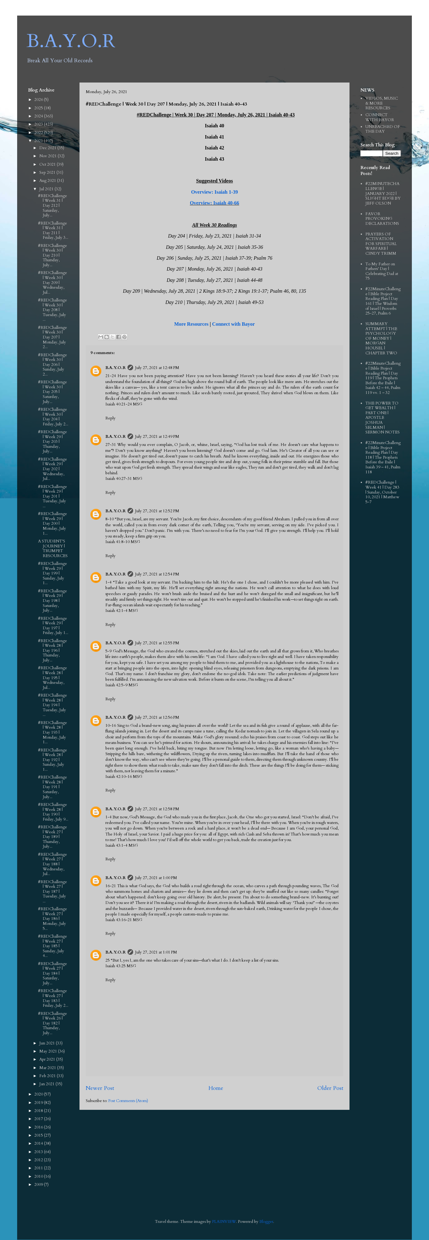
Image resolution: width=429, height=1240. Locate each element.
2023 (39, 124)
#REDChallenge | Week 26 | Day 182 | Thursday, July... (52, 1023)
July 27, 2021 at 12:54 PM (157, 574)
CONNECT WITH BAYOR (379, 117)
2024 (39, 116)
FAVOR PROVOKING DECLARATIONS (382, 218)
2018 (39, 1111)
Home (215, 1088)
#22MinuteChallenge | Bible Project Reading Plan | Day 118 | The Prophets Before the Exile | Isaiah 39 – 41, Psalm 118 (383, 457)
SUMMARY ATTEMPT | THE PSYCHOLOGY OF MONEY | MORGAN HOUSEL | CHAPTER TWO (381, 338)
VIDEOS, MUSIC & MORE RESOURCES (381, 103)
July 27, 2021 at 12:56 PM (157, 717)
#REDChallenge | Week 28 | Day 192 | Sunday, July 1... (52, 759)
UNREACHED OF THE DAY (382, 129)
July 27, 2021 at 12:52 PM (157, 511)
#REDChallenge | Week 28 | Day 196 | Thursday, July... (52, 650)
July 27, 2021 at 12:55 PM (157, 643)
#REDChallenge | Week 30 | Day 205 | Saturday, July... (52, 391)
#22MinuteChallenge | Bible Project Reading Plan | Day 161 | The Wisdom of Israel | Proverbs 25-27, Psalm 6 (383, 301)
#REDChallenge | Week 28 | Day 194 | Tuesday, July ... (52, 705)
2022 (39, 132)
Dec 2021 (48, 148)
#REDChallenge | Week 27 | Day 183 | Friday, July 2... (53, 998)
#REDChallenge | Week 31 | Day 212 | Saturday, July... (52, 205)
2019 (39, 1102)
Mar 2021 (48, 1068)
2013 (39, 1152)
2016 (39, 1127)
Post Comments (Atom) (128, 1101)
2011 (39, 1168)
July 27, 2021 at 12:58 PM (157, 809)
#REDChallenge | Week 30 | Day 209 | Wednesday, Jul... (52, 282)
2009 (39, 1184)
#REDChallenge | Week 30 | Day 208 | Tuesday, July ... (52, 309)
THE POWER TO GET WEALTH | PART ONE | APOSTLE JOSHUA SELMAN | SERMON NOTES (382, 417)
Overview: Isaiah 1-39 (214, 192)
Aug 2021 (48, 180)
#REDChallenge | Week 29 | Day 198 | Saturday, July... (52, 600)
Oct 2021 (48, 164)
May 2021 (48, 1051)
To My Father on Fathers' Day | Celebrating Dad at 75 (381, 271)
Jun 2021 (47, 1043)
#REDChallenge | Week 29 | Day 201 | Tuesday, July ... (52, 496)
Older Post (330, 1088)
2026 (39, 99)
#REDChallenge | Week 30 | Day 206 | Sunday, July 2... (52, 364)
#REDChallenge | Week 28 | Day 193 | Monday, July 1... (52, 732)
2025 (39, 108)
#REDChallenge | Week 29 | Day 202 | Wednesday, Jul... (52, 469)
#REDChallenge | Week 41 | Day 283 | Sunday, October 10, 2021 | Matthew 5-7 (382, 492)
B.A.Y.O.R (71, 41)
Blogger (266, 1221)
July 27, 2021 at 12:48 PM (157, 368)
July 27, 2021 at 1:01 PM (156, 952)
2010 (39, 1176)
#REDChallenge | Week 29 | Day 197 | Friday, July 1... (53, 626)
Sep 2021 (47, 172)
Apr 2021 (47, 1059)
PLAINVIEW (224, 1221)
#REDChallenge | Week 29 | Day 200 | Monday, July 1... (52, 523)
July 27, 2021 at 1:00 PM (156, 878)
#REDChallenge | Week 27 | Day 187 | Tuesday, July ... (52, 891)
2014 (39, 1143)
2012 (39, 1160)
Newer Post (100, 1088)
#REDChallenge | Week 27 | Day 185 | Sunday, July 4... (52, 946)
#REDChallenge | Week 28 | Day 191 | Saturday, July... (52, 786)
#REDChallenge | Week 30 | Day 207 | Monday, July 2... (52, 337)
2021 (39, 141)
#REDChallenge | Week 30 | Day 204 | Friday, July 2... (53, 417)
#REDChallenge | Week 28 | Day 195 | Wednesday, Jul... (52, 677)
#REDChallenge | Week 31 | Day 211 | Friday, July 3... (53, 230)
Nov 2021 (48, 156)
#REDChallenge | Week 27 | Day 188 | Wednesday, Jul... (52, 864)
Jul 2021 (47, 189)
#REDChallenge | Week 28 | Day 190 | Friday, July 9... (53, 812)
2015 (39, 1135)
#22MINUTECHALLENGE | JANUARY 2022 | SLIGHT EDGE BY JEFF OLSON (383, 193)
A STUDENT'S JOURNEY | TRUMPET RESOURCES (53, 548)
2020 (39, 1094)
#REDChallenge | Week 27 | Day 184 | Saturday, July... (52, 973)
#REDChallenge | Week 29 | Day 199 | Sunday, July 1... (52, 573)
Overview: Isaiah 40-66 (214, 203)
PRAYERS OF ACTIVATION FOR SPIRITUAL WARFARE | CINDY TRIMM (381, 243)
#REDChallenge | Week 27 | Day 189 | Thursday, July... (52, 836)
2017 (39, 1119)
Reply (110, 418)
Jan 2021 (47, 1084)
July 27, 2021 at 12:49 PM (157, 436)
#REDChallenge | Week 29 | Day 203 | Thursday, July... (52, 441)
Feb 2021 (48, 1076)
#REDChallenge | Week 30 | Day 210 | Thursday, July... (52, 255)
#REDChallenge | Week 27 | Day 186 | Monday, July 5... (52, 918)
